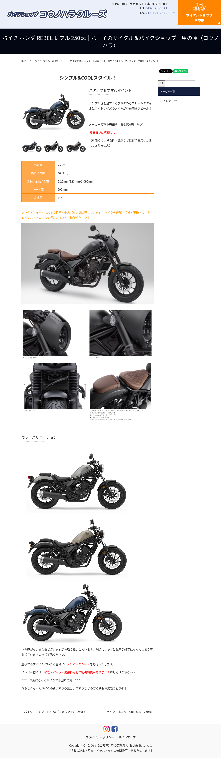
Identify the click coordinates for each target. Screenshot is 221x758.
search (176, 15)
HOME (24, 60)
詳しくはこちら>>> (122, 672)
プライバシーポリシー (99, 737)
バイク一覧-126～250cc (46, 60)
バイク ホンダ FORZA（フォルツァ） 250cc (54, 712)
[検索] (161, 83)
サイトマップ (168, 101)
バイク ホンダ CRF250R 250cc (129, 712)
